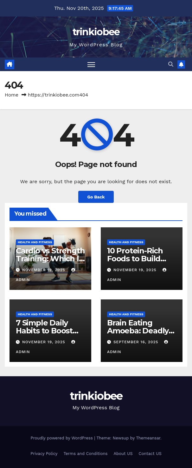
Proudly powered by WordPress (62, 438)
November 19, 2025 (44, 270)
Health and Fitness (35, 242)
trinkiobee (96, 32)
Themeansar (148, 438)
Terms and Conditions (86, 453)
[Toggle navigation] (91, 64)
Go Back (96, 196)
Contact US (150, 453)
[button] (170, 64)
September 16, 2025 (136, 342)
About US (123, 453)
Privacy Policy (43, 453)
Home (11, 95)
